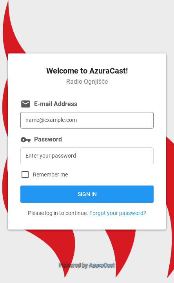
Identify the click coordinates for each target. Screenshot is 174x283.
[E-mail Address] (87, 120)
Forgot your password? (117, 213)
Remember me (50, 174)
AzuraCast (102, 265)
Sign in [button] (87, 194)
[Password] (87, 155)
